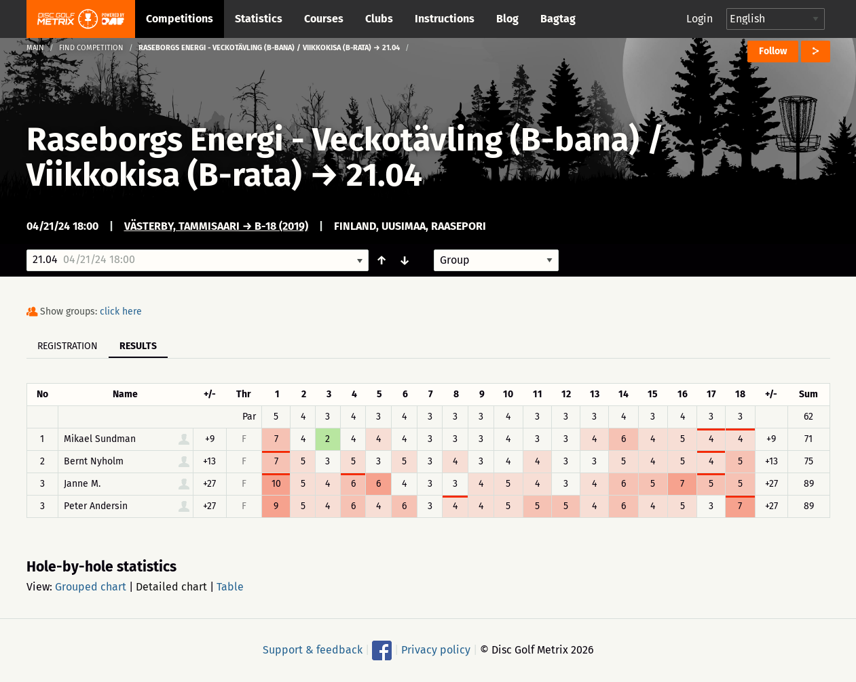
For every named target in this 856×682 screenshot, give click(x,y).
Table (230, 586)
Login (699, 18)
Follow (773, 51)
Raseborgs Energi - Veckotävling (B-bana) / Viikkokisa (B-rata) (345, 157)
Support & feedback (312, 649)
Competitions (179, 18)
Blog (507, 18)
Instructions (444, 18)
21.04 (384, 175)
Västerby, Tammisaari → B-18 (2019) (216, 226)
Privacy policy (435, 649)
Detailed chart (171, 586)
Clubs (379, 18)
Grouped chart (90, 586)
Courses (323, 18)
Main (35, 47)
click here (121, 311)
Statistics (258, 18)
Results (138, 346)
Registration (67, 346)
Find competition (91, 47)
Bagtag (558, 18)
